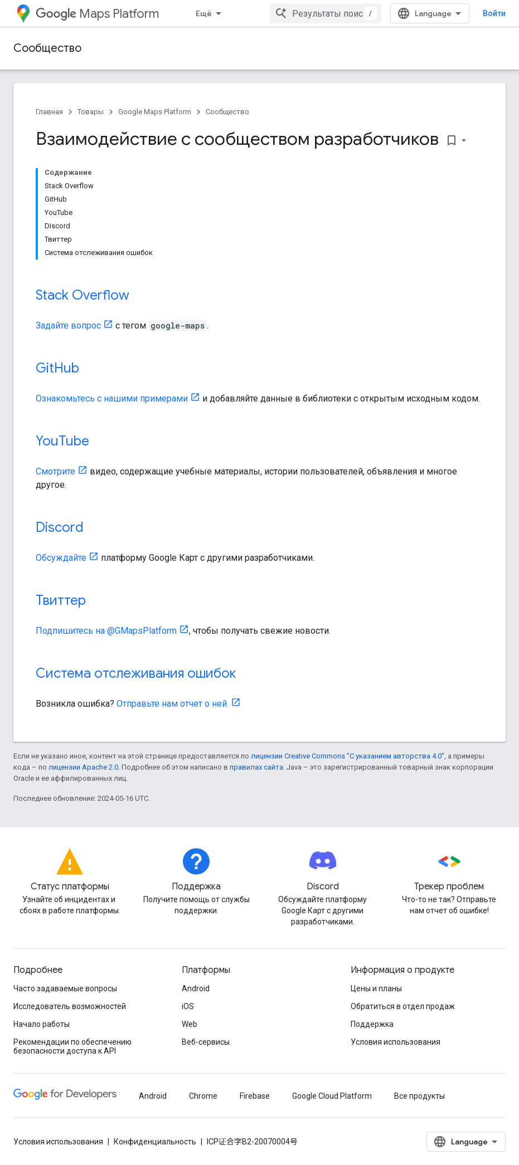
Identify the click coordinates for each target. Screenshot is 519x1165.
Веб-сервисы (206, 1041)
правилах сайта (256, 767)
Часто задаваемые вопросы (65, 988)
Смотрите (55, 471)
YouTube (62, 441)
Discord (60, 527)
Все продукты (419, 1095)
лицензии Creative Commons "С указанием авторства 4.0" (347, 756)
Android (196, 988)
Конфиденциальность (155, 1141)
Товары (90, 111)
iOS (188, 1006)
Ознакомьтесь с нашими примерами (112, 398)
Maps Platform (97, 13)
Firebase (255, 1095)
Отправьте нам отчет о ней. (173, 703)
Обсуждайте (61, 557)
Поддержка (372, 1024)
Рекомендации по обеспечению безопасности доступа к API (72, 1046)
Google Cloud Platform (332, 1095)
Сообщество (47, 48)
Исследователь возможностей (69, 1006)
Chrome (203, 1095)
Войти (494, 13)
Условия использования (395, 1041)
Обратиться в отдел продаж (403, 1006)
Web (189, 1024)
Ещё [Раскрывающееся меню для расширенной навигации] (204, 13)
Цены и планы (376, 988)
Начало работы (41, 1024)
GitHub (57, 368)
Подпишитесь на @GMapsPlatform (106, 630)
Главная (49, 111)
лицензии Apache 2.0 (83, 767)
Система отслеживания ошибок (136, 673)
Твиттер (61, 600)
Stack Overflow (82, 295)
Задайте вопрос (68, 325)
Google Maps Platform (154, 111)
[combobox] (325, 13)
